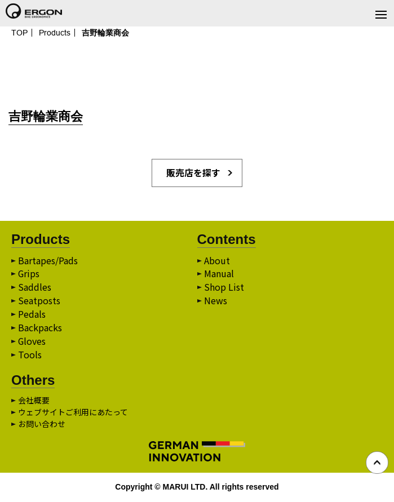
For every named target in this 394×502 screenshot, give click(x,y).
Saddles (34, 288)
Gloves (32, 342)
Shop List (224, 288)
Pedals (32, 315)
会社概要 (34, 400)
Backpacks (40, 328)
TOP (19, 32)
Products (54, 32)
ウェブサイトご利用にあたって (73, 412)
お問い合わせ (41, 424)
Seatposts (39, 301)
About (217, 261)
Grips (29, 274)
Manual (219, 274)
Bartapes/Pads (48, 261)
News (215, 301)
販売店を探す (193, 173)
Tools (30, 355)
